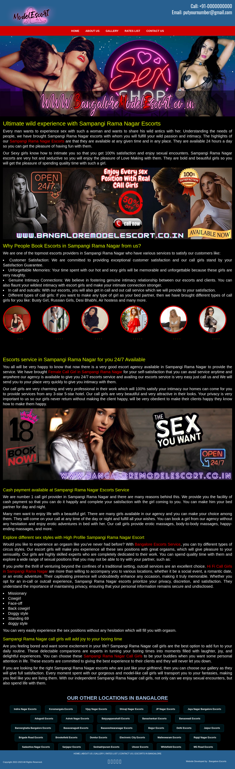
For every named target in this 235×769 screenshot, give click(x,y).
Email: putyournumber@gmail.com (202, 12)
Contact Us (155, 30)
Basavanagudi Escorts (75, 728)
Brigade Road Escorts (30, 737)
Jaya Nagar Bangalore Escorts (204, 709)
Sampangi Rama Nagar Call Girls (113, 656)
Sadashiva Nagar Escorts (35, 747)
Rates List (132, 30)
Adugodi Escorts (43, 718)
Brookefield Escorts (66, 737)
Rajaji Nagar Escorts (205, 737)
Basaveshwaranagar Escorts (116, 728)
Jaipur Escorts (212, 728)
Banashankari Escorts (155, 718)
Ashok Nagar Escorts (77, 718)
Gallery (112, 30)
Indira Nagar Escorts (24, 709)
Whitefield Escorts (171, 747)
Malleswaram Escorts (170, 737)
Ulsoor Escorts (140, 747)
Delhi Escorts (184, 728)
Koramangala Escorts (60, 709)
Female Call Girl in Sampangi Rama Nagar (85, 372)
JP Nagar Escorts (165, 709)
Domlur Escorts (98, 737)
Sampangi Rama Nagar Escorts (37, 141)
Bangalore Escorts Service (158, 544)
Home (75, 30)
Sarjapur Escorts (71, 747)
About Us (92, 30)
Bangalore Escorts (217, 761)
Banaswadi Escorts (190, 718)
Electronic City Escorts (132, 737)
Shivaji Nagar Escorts (131, 709)
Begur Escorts (156, 728)
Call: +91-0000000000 (211, 6)
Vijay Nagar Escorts (96, 709)
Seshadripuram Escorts (106, 747)
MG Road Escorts (204, 747)
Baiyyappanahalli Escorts (116, 718)
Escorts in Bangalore (148, 753)
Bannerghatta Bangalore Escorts (32, 728)
